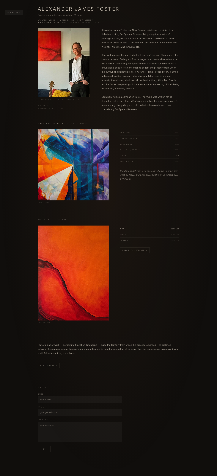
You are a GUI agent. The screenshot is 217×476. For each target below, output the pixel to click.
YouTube (43, 105)
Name (40, 394)
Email (42, 407)
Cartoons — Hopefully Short (52, 108)
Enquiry (43, 419)
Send (44, 449)
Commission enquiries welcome (75, 20)
